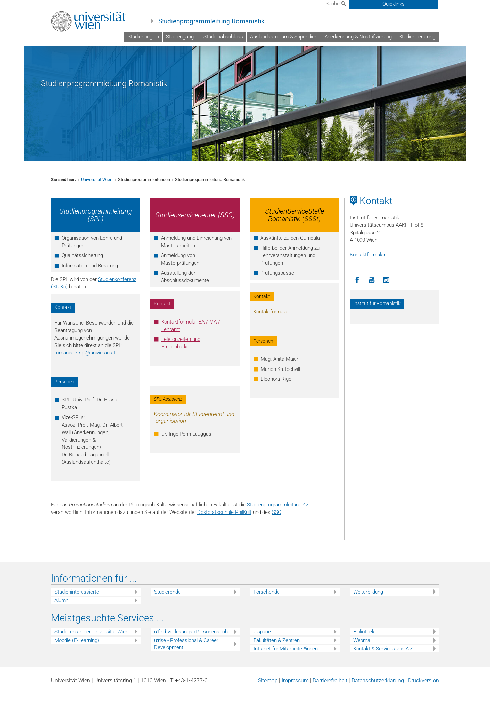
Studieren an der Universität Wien (91, 632)
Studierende (167, 592)
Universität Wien (97, 179)
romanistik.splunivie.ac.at (84, 353)
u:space (262, 632)
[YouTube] (371, 280)
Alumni (61, 600)
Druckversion (423, 680)
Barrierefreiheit (330, 680)
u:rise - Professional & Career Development (186, 643)
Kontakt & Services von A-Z (383, 649)
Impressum (295, 680)
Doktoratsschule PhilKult (224, 512)
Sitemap (268, 680)
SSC (276, 512)
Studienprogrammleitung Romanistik (211, 21)
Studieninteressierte (76, 592)
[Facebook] (357, 280)
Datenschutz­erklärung (378, 680)
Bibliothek (363, 632)
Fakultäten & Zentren (277, 640)
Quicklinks (393, 4)
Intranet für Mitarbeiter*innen (286, 649)
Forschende (267, 592)
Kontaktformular (271, 312)
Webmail (362, 640)
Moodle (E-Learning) (76, 640)
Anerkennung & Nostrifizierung (358, 37)
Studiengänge (181, 37)
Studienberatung (417, 37)
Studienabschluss (223, 37)
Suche (336, 4)
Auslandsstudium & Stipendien (283, 37)
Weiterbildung (368, 592)
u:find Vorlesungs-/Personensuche (192, 632)
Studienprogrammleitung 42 (277, 505)
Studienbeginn (143, 37)
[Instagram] (386, 280)
